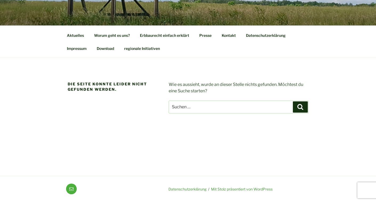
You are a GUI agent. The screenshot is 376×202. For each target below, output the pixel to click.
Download (105, 48)
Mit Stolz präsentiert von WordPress (242, 189)
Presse (205, 35)
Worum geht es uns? (112, 35)
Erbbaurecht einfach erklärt (164, 35)
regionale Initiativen (142, 48)
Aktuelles (75, 35)
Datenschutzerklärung (266, 35)
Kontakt (229, 35)
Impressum (77, 48)
